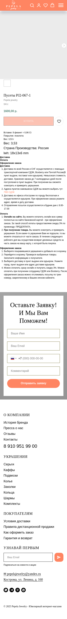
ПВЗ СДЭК (9, 192)
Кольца (9, 492)
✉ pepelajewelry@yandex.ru (22, 574)
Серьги (9, 464)
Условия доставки (17, 521)
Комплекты (12, 504)
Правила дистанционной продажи (29, 527)
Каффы (9, 470)
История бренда (16, 422)
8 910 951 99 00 (20, 446)
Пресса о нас (13, 428)
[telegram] (11, 590)
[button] (32, 5)
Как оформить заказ (19, 532)
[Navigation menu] (60, 5)
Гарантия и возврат (18, 538)
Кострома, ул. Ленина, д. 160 (23, 579)
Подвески (11, 475)
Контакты (11, 439)
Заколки (10, 487)
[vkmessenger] (23, 590)
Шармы (9, 498)
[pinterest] (17, 590)
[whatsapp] (6, 590)
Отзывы (9, 434)
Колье (8, 481)
